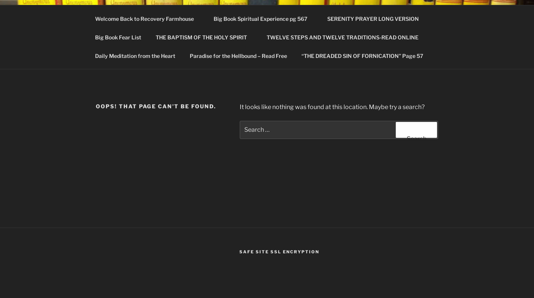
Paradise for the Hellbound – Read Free (238, 56)
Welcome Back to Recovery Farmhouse (148, 19)
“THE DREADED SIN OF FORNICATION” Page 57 (362, 56)
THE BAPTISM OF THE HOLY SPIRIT (205, 37)
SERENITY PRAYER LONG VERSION (373, 19)
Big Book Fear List (118, 37)
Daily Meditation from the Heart (135, 56)
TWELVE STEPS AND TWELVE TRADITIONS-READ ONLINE (346, 37)
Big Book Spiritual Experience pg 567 (264, 19)
